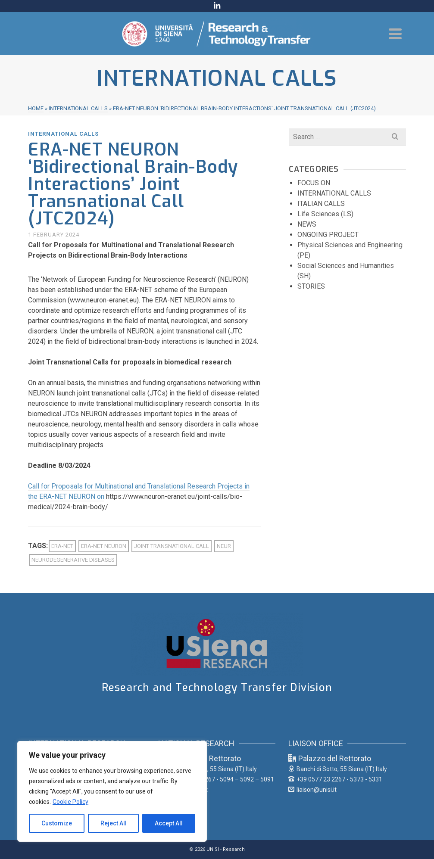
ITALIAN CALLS (321, 203)
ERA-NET (62, 546)
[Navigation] (395, 33)
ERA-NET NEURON (103, 546)
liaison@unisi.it (312, 789)
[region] (112, 791)
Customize (56, 823)
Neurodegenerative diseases (73, 560)
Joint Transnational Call (171, 546)
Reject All (113, 823)
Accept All (169, 823)
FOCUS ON (313, 183)
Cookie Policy (70, 801)
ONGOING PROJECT (328, 234)
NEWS (306, 224)
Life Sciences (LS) (325, 214)
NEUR (224, 546)
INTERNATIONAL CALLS (63, 134)
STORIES (311, 286)
